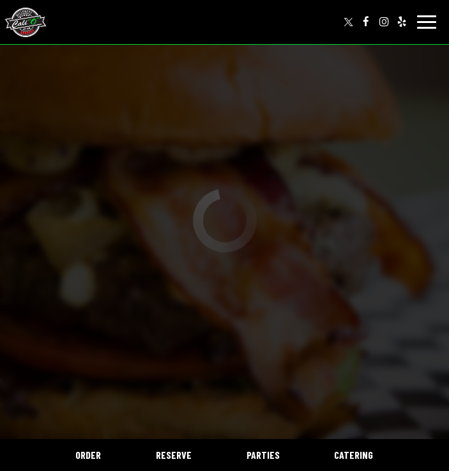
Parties (263, 455)
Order (88, 455)
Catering (353, 455)
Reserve (174, 455)
